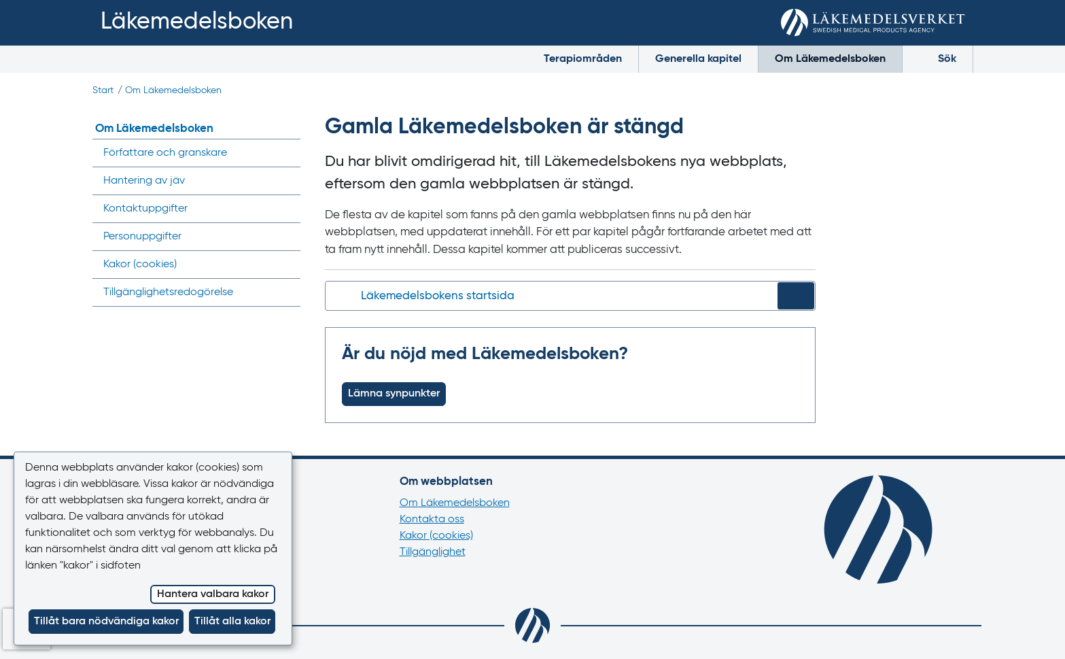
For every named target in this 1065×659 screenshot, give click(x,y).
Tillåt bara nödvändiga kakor (106, 621)
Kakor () (140, 264)
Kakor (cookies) (436, 535)
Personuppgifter (142, 236)
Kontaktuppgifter (145, 208)
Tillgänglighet (433, 552)
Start (103, 90)
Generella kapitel (698, 59)
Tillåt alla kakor (232, 621)
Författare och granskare (165, 153)
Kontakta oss (432, 519)
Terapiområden (583, 59)
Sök (937, 57)
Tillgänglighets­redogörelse (168, 292)
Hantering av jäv (144, 180)
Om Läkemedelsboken (830, 59)
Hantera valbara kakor (212, 594)
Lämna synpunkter (394, 393)
